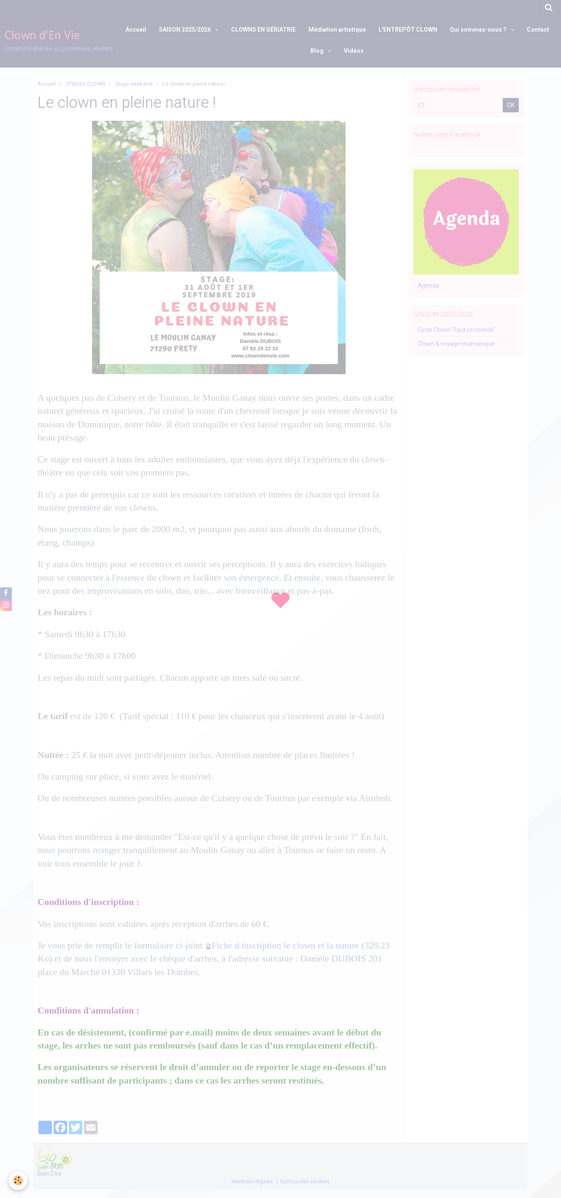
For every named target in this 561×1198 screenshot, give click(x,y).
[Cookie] (17, 1180)
